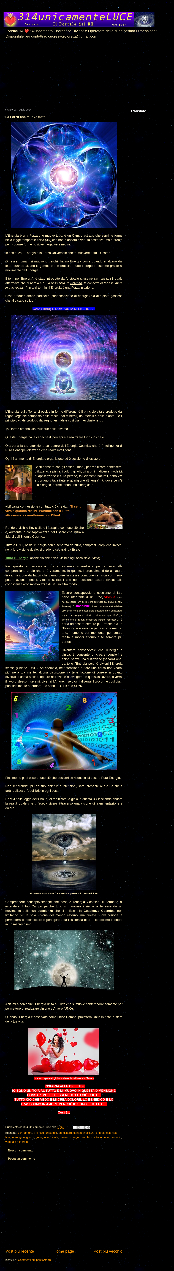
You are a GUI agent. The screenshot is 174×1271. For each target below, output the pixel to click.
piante (54, 1137)
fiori (7, 1137)
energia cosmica (106, 1132)
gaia (22, 1137)
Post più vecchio (108, 1251)
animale (39, 1132)
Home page (64, 1251)
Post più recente (19, 1251)
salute (85, 1137)
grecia (30, 1137)
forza (15, 1137)
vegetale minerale (16, 1141)
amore (28, 1132)
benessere (65, 1132)
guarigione (42, 1137)
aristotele (51, 1132)
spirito (95, 1137)
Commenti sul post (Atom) (34, 1259)
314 (20, 1132)
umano (104, 1137)
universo (115, 1137)
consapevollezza (83, 1132)
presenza (66, 1137)
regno (76, 1137)
